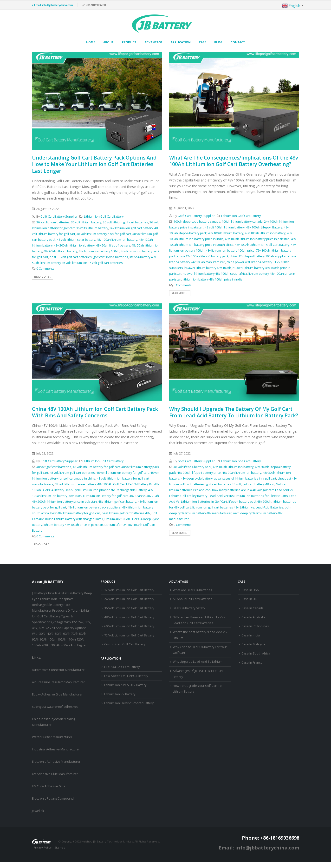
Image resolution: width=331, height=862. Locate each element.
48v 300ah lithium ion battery (74, 245)
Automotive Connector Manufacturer (58, 670)
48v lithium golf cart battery (117, 502)
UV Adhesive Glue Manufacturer (55, 774)
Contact (238, 42)
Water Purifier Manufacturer (52, 737)
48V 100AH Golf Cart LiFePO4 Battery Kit (125, 484)
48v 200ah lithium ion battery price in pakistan (64, 502)
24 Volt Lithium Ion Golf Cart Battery (129, 599)
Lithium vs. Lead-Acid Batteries (261, 507)
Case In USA (250, 590)
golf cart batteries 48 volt (223, 484)
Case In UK (249, 599)
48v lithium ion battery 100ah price (230, 250)
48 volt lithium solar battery (76, 240)
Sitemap (59, 847)
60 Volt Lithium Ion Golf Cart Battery (129, 626)
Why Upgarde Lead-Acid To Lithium (197, 662)
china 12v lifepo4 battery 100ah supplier (258, 256)
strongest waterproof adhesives (55, 707)
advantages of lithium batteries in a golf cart (245, 478)
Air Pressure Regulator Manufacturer (58, 682)
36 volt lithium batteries (53, 222)
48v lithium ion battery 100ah (99, 251)
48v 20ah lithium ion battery (241, 473)
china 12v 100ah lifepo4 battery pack (202, 256)
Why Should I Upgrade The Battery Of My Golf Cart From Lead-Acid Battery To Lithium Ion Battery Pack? (233, 412)
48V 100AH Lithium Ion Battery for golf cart (98, 496)
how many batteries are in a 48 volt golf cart (243, 490)
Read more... (42, 276)
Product (129, 42)
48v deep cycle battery (197, 478)
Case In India (250, 635)
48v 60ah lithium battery (60, 251)
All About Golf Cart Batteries (192, 599)
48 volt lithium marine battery (75, 484)
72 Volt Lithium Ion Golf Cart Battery (129, 635)
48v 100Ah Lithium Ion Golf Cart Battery (262, 245)
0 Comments (45, 269)
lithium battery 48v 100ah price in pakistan (73, 525)
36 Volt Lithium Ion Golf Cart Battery (129, 608)
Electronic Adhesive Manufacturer (56, 762)
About (108, 42)
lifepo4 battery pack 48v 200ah (249, 502)
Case (202, 42)
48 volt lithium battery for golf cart (96, 467)
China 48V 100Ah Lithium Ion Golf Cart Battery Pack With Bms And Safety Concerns (95, 412)
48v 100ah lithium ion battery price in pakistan (257, 239)
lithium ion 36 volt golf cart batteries (97, 263)
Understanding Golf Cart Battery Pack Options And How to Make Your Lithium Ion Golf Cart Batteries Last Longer (94, 164)
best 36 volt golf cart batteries (71, 257)
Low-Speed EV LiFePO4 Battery (126, 676)
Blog (218, 42)
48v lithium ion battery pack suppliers (94, 507)
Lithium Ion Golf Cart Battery (103, 216)
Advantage (153, 42)
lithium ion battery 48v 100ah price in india (212, 279)
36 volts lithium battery (92, 228)
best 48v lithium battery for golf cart (75, 513)
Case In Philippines (255, 626)
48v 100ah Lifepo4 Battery (264, 227)
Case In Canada (252, 608)
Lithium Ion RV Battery (119, 694)
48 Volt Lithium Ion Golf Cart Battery (129, 617)
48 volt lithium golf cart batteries (72, 473)
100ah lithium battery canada (242, 222)
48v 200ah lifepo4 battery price (199, 473)
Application (181, 42)
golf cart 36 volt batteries (110, 257)
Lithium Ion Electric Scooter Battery (129, 703)
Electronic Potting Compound (53, 798)
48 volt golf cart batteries (53, 467)
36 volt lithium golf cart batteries (125, 222)
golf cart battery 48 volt (258, 484)
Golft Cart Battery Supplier (59, 216)
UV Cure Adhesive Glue (48, 786)
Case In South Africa (255, 653)
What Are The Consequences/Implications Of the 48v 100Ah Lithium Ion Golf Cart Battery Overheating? (233, 160)
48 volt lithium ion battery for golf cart (122, 473)
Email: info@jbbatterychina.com (52, 5)
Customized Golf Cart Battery (124, 644)
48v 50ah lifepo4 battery (113, 245)
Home (90, 42)
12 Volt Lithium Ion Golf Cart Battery (129, 590)
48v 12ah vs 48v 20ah (144, 496)
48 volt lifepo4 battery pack (192, 467)
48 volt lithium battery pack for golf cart (104, 234)
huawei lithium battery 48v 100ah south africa (215, 274)
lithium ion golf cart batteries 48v (215, 507)
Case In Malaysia (253, 644)
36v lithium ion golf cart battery (131, 228)
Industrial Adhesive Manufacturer (56, 749)
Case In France (251, 663)
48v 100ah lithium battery (225, 233)
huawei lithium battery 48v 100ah (207, 268)
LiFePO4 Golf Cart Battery (122, 667)
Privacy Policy (42, 847)
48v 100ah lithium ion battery (117, 240)
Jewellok (38, 811)
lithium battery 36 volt (55, 263)
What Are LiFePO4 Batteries (192, 590)
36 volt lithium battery (86, 222)
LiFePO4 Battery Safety (189, 608)
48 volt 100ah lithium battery (225, 227)
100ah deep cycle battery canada (197, 222)
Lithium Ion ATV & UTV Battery (125, 685)
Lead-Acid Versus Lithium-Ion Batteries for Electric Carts (248, 496)
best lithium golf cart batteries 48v (126, 513)
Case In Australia (253, 617)
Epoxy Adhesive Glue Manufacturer (57, 694)
